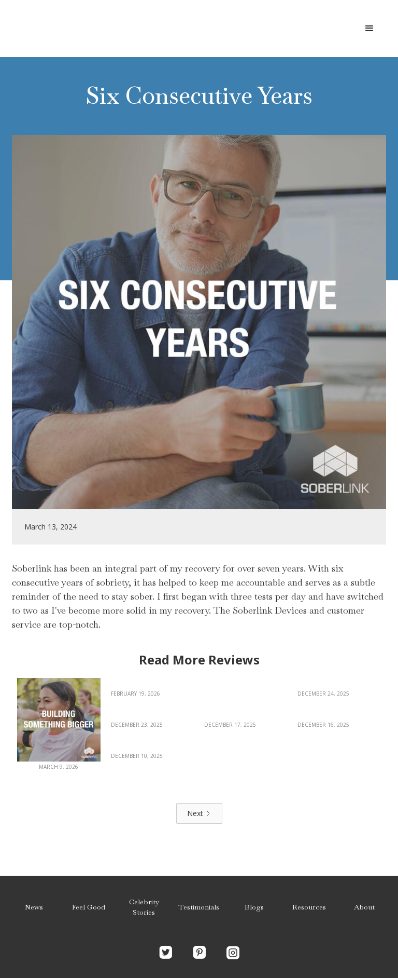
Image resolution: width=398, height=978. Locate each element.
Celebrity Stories (144, 907)
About (364, 907)
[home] (90, 28)
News (34, 907)
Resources (309, 907)
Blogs (254, 907)
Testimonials (198, 907)
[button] (369, 28)
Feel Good (88, 907)
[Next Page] (199, 813)
